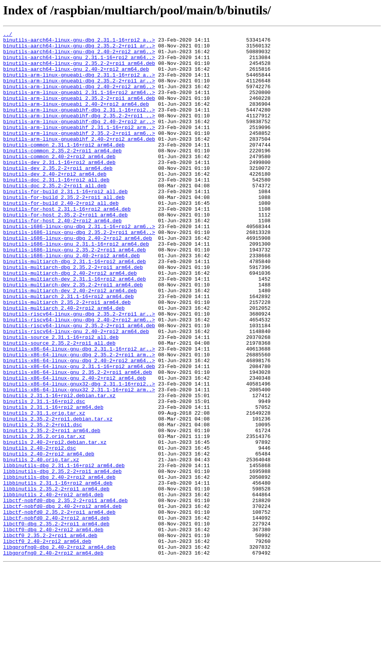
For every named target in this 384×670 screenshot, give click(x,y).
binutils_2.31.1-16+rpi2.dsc (44, 475)
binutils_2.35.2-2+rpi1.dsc (42, 503)
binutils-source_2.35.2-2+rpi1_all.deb (59, 405)
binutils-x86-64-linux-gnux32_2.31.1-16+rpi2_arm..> (79, 461)
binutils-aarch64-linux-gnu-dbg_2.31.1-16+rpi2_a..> (79, 41)
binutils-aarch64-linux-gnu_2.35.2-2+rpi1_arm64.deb (79, 69)
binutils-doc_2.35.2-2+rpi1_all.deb (54, 216)
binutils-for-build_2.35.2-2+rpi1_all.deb (64, 230)
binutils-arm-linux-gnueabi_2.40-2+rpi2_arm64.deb (76, 118)
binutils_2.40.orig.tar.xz (41, 545)
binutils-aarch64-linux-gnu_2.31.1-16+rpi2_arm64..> (79, 62)
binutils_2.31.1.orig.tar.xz (44, 489)
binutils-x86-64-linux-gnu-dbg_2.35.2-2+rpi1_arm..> (79, 419)
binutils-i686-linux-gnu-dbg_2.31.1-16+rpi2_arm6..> (79, 265)
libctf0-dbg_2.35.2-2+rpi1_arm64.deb (56, 622)
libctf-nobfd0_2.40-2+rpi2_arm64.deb (56, 615)
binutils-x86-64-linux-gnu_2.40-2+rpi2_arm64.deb (74, 447)
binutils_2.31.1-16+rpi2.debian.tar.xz (59, 468)
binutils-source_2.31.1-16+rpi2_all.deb (60, 398)
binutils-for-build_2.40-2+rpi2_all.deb (60, 237)
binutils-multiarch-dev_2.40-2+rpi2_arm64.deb (70, 342)
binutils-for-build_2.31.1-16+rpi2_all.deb (65, 223)
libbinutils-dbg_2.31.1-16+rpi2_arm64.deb (64, 552)
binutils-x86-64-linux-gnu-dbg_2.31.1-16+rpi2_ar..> (79, 412)
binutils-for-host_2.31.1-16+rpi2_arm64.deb (67, 244)
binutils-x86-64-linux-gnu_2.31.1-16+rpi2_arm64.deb (79, 433)
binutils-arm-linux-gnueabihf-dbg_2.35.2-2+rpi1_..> (79, 132)
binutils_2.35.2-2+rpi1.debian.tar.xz (58, 496)
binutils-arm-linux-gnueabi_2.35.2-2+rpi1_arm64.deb (79, 111)
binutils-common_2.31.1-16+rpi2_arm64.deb (64, 167)
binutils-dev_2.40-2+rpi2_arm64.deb (54, 202)
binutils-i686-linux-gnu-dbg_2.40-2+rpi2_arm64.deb (77, 279)
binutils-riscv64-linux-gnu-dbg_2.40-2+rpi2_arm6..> (79, 377)
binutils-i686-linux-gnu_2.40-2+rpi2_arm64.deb (71, 300)
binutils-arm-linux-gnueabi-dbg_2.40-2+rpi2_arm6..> (79, 97)
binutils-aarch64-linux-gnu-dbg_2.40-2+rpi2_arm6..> (79, 55)
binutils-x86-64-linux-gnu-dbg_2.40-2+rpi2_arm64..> (79, 426)
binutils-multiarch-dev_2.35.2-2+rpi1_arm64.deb (73, 335)
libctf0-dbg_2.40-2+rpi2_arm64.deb (53, 629)
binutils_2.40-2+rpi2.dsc (39, 531)
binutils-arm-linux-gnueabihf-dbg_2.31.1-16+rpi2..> (79, 125)
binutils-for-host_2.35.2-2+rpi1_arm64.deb (65, 251)
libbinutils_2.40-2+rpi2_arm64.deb (53, 587)
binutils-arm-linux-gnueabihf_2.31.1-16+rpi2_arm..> (79, 146)
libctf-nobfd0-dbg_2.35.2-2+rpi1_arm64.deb (65, 594)
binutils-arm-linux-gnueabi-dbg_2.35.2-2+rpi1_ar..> (79, 90)
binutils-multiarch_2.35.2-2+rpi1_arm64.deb (67, 356)
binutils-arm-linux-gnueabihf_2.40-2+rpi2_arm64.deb (79, 160)
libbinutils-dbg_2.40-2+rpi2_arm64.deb (59, 566)
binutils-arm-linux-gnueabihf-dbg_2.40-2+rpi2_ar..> (79, 139)
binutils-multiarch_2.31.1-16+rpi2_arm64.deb (68, 349)
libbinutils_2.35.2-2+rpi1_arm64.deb (56, 580)
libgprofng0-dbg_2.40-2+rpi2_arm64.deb (59, 650)
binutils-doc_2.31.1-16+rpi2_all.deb (56, 209)
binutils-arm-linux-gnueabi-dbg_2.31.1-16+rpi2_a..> (79, 83)
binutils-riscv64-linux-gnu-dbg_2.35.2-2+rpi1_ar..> (79, 370)
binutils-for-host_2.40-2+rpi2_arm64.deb (62, 258)
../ (7, 34)
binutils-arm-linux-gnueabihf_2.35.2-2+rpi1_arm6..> (79, 153)
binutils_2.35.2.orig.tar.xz (44, 517)
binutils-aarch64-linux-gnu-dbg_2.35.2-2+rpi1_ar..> (79, 48)
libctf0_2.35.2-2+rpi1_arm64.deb (50, 636)
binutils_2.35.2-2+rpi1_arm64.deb (51, 510)
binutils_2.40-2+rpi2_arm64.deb (48, 538)
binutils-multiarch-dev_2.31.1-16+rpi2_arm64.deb (74, 328)
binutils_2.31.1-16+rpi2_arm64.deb (53, 482)
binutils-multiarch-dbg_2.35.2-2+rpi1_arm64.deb (73, 314)
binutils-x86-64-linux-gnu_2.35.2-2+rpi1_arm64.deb (77, 440)
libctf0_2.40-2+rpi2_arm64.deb (47, 643)
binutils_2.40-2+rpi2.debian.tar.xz (54, 524)
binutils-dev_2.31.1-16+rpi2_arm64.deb (59, 188)
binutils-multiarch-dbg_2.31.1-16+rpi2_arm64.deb (74, 307)
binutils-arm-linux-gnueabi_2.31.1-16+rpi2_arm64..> (79, 104)
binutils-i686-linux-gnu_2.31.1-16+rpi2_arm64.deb (76, 286)
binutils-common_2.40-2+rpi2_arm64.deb (59, 181)
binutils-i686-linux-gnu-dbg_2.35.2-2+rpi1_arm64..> (79, 272)
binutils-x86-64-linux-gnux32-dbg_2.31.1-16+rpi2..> (79, 454)
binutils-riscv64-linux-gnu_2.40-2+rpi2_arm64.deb (76, 391)
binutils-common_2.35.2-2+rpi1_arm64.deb (62, 174)
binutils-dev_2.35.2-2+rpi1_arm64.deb (58, 195)
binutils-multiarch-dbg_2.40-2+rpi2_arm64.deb (70, 321)
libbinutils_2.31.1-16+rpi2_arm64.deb (58, 573)
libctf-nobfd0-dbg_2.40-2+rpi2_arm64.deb (62, 601)
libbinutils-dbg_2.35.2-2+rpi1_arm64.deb (62, 559)
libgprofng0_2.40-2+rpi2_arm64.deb (53, 657)
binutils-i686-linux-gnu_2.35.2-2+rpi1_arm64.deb (74, 293)
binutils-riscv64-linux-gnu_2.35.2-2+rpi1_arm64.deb (79, 384)
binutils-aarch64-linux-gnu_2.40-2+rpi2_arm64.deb (76, 76)
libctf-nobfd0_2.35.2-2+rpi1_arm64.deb (59, 608)
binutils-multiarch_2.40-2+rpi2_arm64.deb (64, 363)
